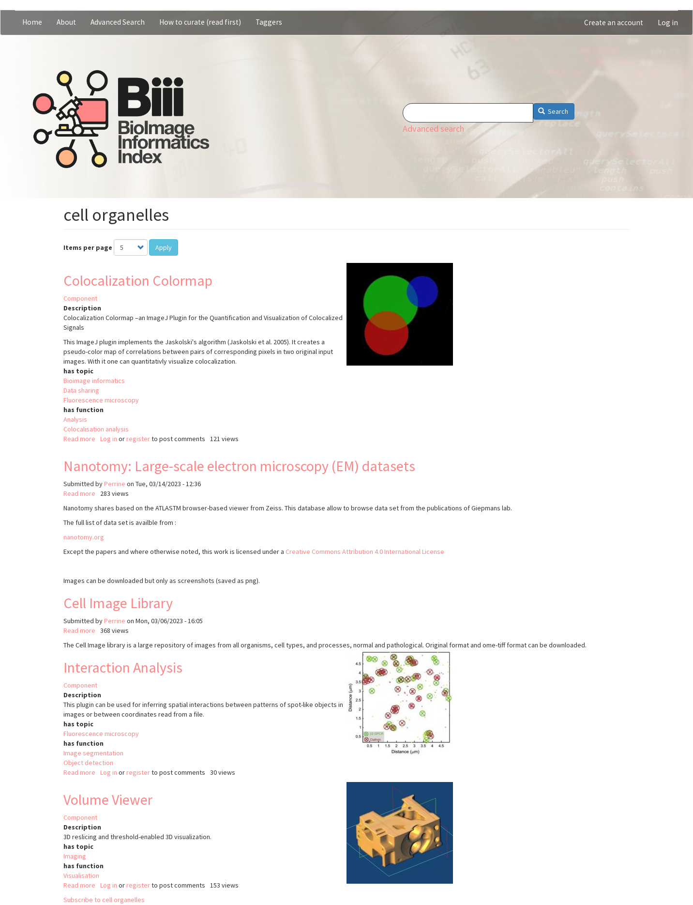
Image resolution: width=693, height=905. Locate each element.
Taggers (269, 22)
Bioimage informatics (94, 380)
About (66, 22)
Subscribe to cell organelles (104, 899)
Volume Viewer (107, 799)
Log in (668, 22)
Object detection (88, 762)
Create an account (613, 22)
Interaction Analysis (122, 667)
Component (80, 298)
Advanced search (433, 128)
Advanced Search (117, 22)
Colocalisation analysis (96, 429)
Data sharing (81, 390)
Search (553, 111)
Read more (79, 438)
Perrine (114, 483)
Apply (163, 247)
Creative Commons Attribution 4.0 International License (365, 551)
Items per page (87, 247)
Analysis (75, 419)
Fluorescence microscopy (101, 400)
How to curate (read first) (200, 22)
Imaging (74, 856)
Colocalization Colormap (137, 280)
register (138, 438)
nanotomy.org (83, 537)
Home (32, 22)
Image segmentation (93, 753)
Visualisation (81, 875)
